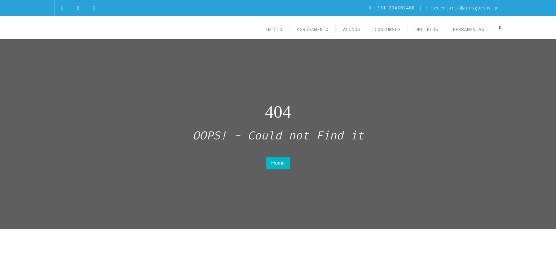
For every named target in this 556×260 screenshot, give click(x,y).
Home (277, 163)
